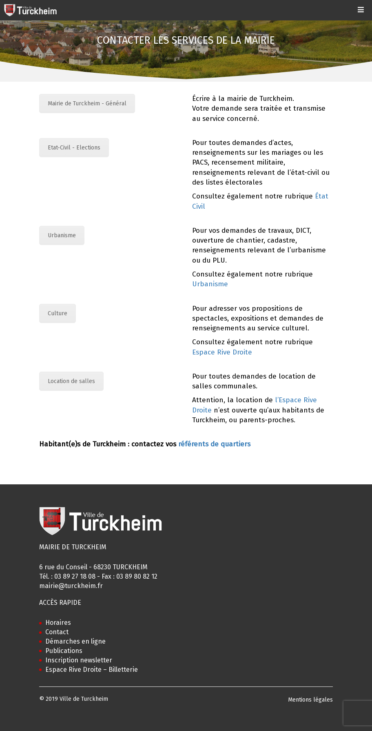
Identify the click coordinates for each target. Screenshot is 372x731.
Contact (57, 632)
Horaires (58, 622)
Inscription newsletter (78, 660)
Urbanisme (62, 235)
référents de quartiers (214, 444)
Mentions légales (310, 699)
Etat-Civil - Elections (74, 147)
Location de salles (71, 381)
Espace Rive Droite (222, 352)
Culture (57, 313)
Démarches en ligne (75, 641)
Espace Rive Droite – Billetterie (91, 669)
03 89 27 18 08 (74, 576)
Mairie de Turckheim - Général (87, 103)
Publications (63, 651)
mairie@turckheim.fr (71, 586)
